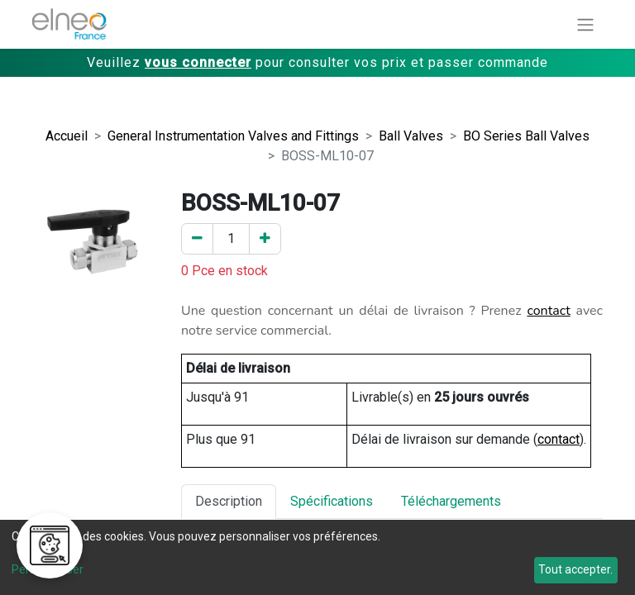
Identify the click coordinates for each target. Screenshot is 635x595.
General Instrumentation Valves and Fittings (233, 136)
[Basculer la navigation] (585, 24)
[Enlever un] (197, 239)
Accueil (66, 136)
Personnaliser (48, 569)
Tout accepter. (575, 569)
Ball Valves (411, 136)
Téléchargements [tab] (451, 501)
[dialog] (317, 557)
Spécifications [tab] (331, 501)
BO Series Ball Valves (526, 136)
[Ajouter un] (265, 239)
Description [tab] (228, 501)
